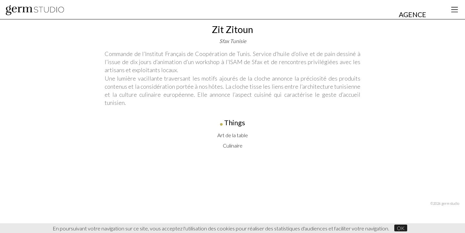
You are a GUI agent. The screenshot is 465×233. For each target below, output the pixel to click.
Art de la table (232, 135)
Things (234, 122)
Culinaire (233, 145)
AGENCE (412, 14)
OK (401, 228)
